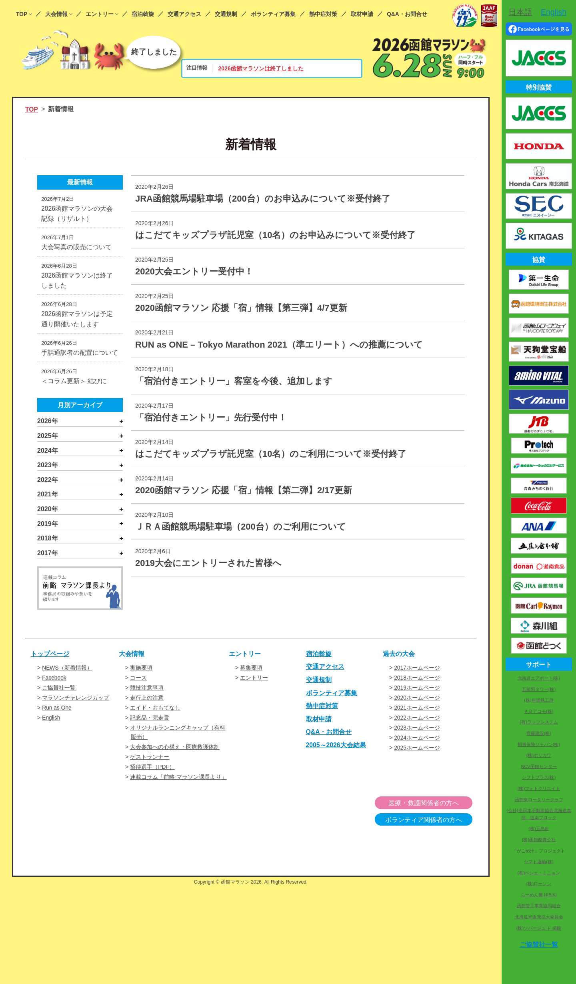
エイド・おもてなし (155, 710)
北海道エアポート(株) (539, 678)
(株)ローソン (538, 883)
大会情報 (56, 14)
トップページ (50, 656)
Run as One (57, 710)
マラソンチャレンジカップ (75, 700)
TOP (21, 14)
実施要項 (141, 671)
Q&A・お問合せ (407, 14)
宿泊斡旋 (143, 14)
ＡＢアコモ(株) (538, 711)
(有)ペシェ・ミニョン (539, 872)
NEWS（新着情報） (67, 671)
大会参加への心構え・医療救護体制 (175, 748)
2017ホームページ (417, 671)
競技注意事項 (147, 690)
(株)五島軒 (538, 828)
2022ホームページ (417, 719)
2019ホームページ (417, 690)
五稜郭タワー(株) (539, 689)
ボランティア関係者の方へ (431, 819)
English (51, 719)
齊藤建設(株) (538, 733)
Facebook (54, 680)
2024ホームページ (417, 739)
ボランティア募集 (273, 14)
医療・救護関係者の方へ (431, 803)
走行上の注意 (147, 700)
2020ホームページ (417, 700)
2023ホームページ (417, 729)
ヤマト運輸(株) (538, 861)
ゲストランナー (149, 758)
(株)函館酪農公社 (539, 839)
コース (138, 680)
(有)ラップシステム (539, 722)
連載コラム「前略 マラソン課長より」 (178, 777)
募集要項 (251, 671)
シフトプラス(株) (539, 777)
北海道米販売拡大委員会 (539, 916)
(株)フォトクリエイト (539, 788)
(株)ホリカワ (538, 755)
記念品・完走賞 (149, 719)
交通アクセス (184, 14)
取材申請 (362, 14)
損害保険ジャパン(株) (539, 744)
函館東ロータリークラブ (539, 799)
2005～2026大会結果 (336, 748)
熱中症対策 (323, 14)
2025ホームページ (417, 749)
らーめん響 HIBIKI (539, 894)
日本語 (520, 12)
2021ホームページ (417, 710)
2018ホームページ (417, 680)
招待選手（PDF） (152, 767)
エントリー (100, 14)
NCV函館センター (538, 766)
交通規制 (226, 14)
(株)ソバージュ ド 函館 (538, 928)
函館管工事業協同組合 (539, 905)
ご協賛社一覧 (59, 690)
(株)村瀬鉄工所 (538, 700)
